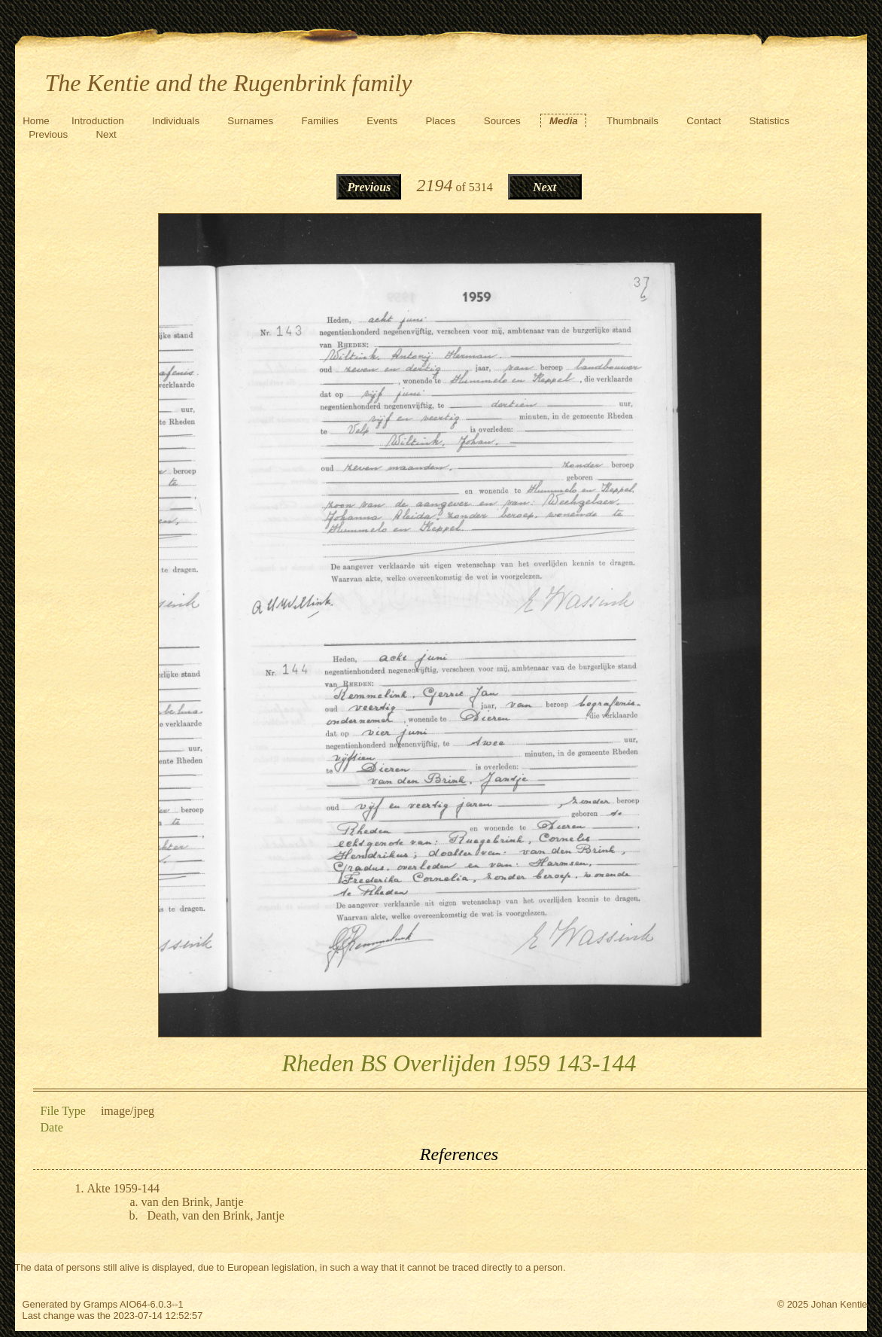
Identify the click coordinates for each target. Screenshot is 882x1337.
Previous (48, 134)
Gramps (101, 1304)
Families (320, 120)
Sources (502, 120)
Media (563, 120)
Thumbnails (632, 120)
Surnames (250, 120)
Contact (703, 120)
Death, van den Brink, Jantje (216, 1215)
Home (36, 120)
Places (440, 120)
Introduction (97, 120)
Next (106, 134)
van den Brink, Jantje (192, 1201)
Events (381, 120)
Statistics (769, 120)
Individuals (175, 120)
